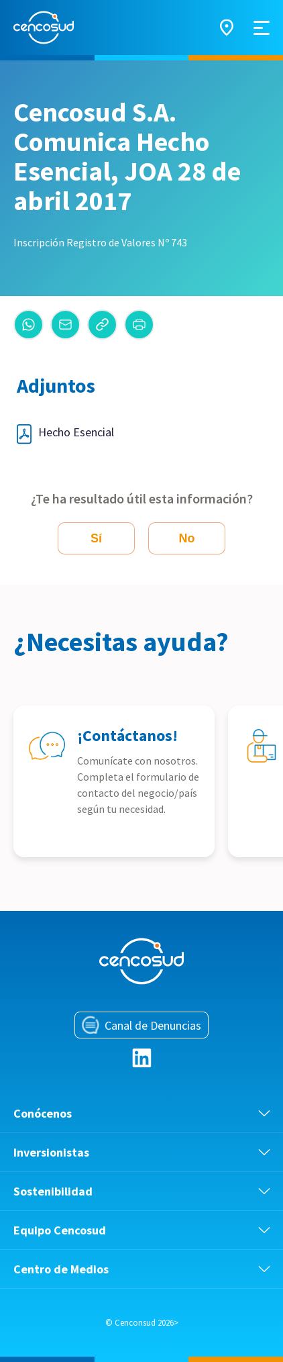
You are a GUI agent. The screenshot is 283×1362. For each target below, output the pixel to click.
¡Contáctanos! (127, 735)
